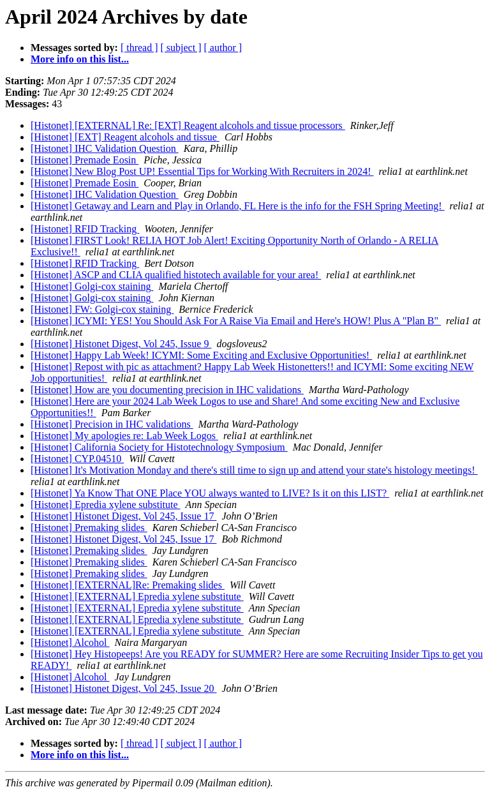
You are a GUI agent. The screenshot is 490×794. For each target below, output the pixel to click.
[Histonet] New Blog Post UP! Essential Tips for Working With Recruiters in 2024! (202, 171)
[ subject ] (181, 47)
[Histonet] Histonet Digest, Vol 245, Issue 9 (121, 343)
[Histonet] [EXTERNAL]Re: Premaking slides (128, 585)
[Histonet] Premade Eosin (84, 159)
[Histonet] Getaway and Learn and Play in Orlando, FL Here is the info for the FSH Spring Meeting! (238, 205)
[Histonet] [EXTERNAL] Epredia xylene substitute (137, 596)
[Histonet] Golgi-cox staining (92, 286)
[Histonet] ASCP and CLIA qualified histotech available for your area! (176, 274)
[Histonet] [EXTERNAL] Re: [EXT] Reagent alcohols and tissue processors (188, 125)
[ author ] (223, 47)
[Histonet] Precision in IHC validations (112, 424)
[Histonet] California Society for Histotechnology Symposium (159, 447)
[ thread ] (139, 47)
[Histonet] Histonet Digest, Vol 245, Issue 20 (123, 688)
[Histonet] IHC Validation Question (105, 148)
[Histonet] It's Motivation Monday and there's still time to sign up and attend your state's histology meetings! (254, 470)
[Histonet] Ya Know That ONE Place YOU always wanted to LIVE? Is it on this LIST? (210, 493)
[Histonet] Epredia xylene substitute (106, 504)
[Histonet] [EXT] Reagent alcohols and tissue (125, 136)
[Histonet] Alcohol (70, 642)
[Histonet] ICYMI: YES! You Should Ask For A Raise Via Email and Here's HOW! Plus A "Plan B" (236, 320)
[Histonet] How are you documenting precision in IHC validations (167, 389)
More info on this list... (80, 59)
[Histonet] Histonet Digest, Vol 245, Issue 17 (123, 516)
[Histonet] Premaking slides (89, 527)
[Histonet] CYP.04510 (77, 458)
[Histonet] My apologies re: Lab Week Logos (124, 435)
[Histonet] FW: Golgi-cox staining (102, 309)
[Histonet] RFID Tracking (85, 228)
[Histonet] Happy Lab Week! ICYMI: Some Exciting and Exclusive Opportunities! (201, 355)
